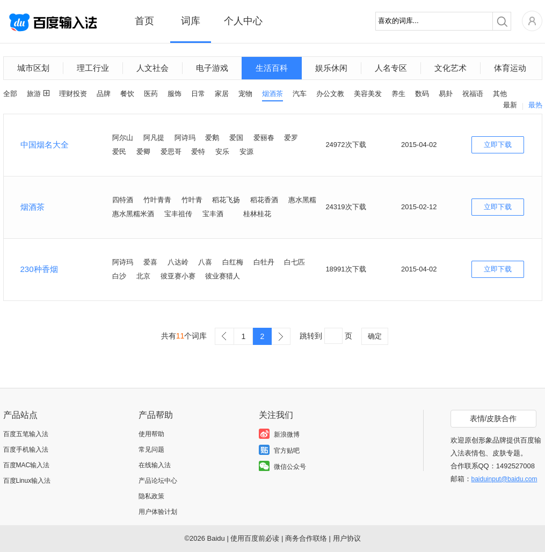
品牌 (104, 94)
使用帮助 (151, 434)
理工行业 (93, 67)
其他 (500, 94)
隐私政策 (151, 496)
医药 (151, 94)
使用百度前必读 (254, 538)
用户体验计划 (158, 512)
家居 (222, 94)
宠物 (245, 94)
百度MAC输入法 (26, 465)
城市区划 (33, 67)
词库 (190, 21)
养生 (398, 94)
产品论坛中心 (158, 480)
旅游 (34, 94)
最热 (535, 105)
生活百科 (272, 67)
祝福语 (472, 94)
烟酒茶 (272, 94)
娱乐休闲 (331, 67)
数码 (422, 94)
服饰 (174, 94)
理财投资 (73, 94)
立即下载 (498, 145)
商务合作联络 (306, 538)
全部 (10, 94)
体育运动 (510, 67)
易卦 (446, 94)
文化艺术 (450, 67)
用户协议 (347, 538)
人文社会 (152, 67)
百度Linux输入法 (27, 480)
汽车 (300, 94)
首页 (144, 21)
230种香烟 (39, 269)
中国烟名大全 (44, 144)
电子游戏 (212, 67)
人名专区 (391, 67)
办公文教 (330, 94)
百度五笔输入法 (25, 434)
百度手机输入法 (25, 449)
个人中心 (243, 21)
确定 (375, 336)
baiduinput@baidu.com (504, 479)
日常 (198, 94)
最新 (510, 105)
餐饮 (127, 94)
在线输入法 (155, 465)
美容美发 (368, 94)
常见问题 (151, 449)
